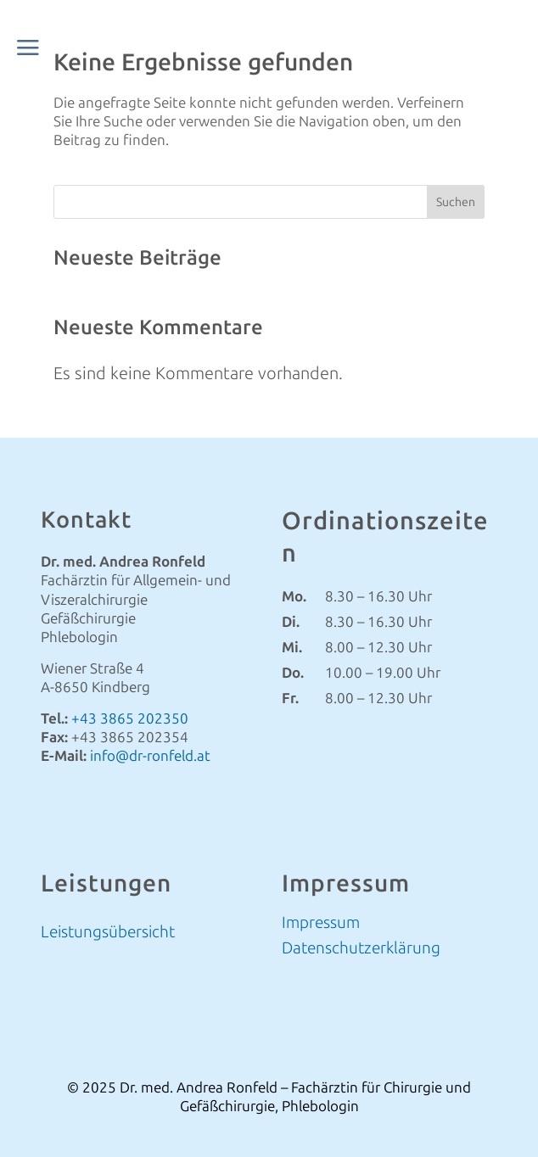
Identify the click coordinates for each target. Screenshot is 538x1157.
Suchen (455, 202)
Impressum (321, 924)
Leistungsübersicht (108, 932)
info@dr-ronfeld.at (150, 755)
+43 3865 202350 (129, 718)
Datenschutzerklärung (361, 950)
